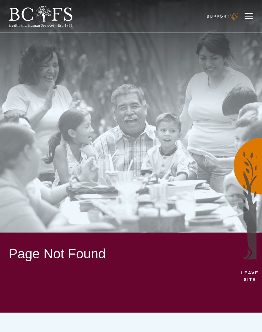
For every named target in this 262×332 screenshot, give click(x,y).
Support (218, 16)
